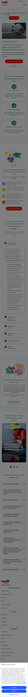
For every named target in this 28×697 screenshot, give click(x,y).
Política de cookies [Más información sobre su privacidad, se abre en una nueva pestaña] (21, 683)
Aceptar (14, 687)
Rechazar (14, 691)
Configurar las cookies (14, 694)
